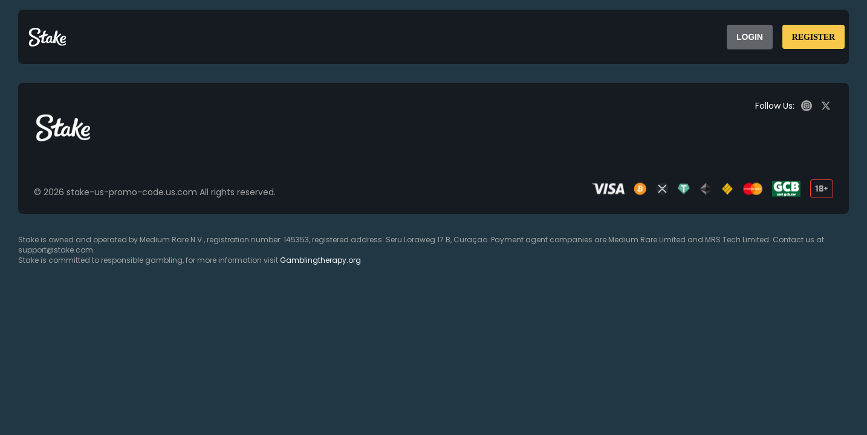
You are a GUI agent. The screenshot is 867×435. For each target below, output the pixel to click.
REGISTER (813, 37)
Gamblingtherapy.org (320, 260)
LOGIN (749, 37)
